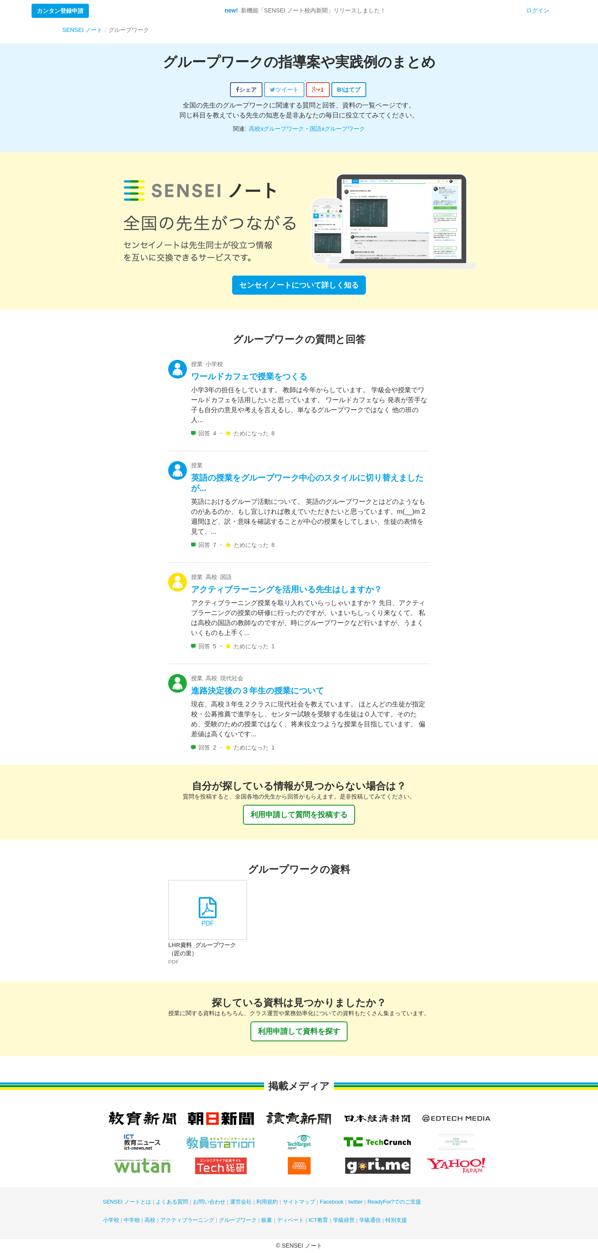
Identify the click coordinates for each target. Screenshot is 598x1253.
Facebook (331, 1202)
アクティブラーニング (187, 1220)
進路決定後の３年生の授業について (257, 690)
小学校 (111, 1220)
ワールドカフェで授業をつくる (249, 376)
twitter (355, 1202)
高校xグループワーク (276, 128)
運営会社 (241, 1202)
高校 (150, 1220)
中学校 (132, 1220)
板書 (266, 1220)
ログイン (537, 10)
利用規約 (267, 1202)
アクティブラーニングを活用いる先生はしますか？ (286, 589)
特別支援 (396, 1220)
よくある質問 (172, 1202)
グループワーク (238, 1220)
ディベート (290, 1220)
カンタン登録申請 (60, 10)
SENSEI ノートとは (127, 1202)
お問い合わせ (209, 1202)
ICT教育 (318, 1220)
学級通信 (370, 1220)
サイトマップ (299, 1202)
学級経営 (344, 1220)
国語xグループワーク (337, 128)
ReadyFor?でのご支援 (394, 1202)
